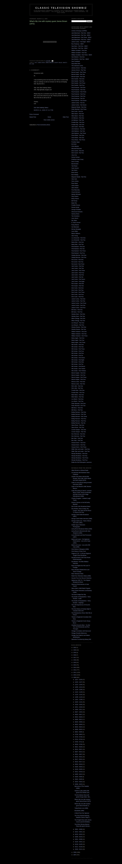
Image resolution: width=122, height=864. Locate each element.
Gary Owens (74, 196)
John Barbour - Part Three (78, 133)
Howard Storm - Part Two (78, 445)
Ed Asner (74, 144)
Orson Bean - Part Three (78, 140)
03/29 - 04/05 (79, 776)
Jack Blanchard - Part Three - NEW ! (81, 37)
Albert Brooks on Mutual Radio (79, 470)
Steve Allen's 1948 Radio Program (80, 588)
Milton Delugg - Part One (78, 318)
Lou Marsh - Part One (77, 399)
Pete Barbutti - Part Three (78, 251)
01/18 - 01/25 (79, 844)
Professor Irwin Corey (77, 159)
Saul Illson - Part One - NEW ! (79, 46)
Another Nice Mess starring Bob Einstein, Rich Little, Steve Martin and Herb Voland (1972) (81, 478)
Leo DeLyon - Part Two (77, 325)
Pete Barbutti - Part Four (78, 253)
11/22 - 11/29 (79, 692)
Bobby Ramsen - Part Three (79, 416)
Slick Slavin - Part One (77, 113)
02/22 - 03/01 (79, 831)
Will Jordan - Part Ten (77, 364)
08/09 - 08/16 (79, 729)
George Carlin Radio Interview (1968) (81, 518)
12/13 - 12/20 (79, 684)
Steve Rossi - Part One (77, 425)
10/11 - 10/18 (79, 707)
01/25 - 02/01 (79, 841)
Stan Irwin (74, 179)
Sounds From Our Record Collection (81, 578)
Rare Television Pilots (77, 573)
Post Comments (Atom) (43, 124)
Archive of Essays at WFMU (79, 31)
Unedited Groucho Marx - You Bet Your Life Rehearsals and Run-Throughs (80, 627)
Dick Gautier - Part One (77, 78)
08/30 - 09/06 (79, 722)
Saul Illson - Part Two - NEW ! (79, 48)
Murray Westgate (76, 229)
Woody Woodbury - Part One (79, 453)
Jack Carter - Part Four (77, 272)
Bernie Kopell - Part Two (78, 74)
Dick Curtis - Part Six (77, 111)
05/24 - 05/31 (79, 756)
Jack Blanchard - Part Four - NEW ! (81, 39)
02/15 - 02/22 (79, 834)
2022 (75, 647)
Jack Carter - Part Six (77, 277)
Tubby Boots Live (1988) (81, 808)
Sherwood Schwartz (77, 211)
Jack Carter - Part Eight (77, 281)
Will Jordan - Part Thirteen (78, 370)
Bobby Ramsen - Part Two (78, 414)
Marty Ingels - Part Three (78, 342)
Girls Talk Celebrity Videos (41, 107)
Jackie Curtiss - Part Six (78, 102)
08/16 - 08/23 (79, 727)
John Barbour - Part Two (78, 131)
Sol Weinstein (75, 227)
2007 (75, 854)
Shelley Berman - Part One (78, 255)
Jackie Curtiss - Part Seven (78, 105)
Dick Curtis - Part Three (77, 292)
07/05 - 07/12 (79, 742)
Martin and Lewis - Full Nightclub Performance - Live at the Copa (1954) (80, 541)
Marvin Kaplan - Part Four (78, 379)
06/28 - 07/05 (79, 744)
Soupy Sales (58, 62)
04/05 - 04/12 (79, 774)
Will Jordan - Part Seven (78, 357)
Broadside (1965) (79, 810)
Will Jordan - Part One (77, 344)
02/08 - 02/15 (79, 836)
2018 (75, 655)
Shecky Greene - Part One (78, 327)
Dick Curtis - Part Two (77, 290)
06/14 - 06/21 (79, 749)
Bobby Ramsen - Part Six (78, 423)
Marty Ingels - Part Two (77, 340)
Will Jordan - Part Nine (77, 362)
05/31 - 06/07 (79, 754)
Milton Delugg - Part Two (78, 320)
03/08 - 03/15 (79, 784)
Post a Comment (34, 114)
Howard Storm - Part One (78, 442)
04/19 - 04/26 (79, 769)
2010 (75, 675)
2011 (75, 672)
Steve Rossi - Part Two (77, 427)
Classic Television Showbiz (61, 7)
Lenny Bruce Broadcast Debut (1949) (81, 529)
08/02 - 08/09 (79, 732)
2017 (75, 657)
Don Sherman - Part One (78, 434)
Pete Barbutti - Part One (78, 246)
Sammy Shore (75, 214)
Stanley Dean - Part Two (78, 316)
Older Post (66, 117)
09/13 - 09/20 (79, 717)
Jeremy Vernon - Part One (78, 68)
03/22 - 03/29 (79, 779)
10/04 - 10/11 (79, 709)
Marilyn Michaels (76, 194)
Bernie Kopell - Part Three (78, 72)
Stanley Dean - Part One (78, 314)
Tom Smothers (75, 216)
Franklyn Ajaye (75, 142)
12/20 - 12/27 (79, 682)
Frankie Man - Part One (77, 390)
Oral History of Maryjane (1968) (80, 549)
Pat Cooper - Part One (77, 283)
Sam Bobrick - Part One (78, 57)
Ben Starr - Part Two (77, 440)
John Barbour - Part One (78, 129)
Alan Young (74, 235)
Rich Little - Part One (77, 386)
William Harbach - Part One (79, 331)
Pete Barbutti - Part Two (78, 248)
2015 (75, 662)
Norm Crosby (75, 161)
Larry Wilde (74, 231)
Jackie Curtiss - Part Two (78, 301)
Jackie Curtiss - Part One (78, 299)
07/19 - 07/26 (79, 737)
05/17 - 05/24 (79, 759)
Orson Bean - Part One (77, 135)
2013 (75, 667)
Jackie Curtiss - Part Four (78, 307)
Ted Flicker (74, 166)
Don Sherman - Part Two (78, 436)
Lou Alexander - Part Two (78, 240)
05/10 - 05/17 (79, 761)
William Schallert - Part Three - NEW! (81, 55)
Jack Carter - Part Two (77, 268)
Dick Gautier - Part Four (78, 85)
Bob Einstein (74, 163)
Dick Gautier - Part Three (78, 83)
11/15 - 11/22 (79, 694)
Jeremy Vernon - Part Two (78, 70)
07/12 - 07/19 (79, 739)
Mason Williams (75, 233)
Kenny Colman (75, 157)
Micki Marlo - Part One (77, 394)
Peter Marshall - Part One (78, 403)
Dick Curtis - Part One (77, 288)
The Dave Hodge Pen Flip (78, 594)
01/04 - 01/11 (79, 849)
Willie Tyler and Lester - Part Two (80, 451)
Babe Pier (74, 203)
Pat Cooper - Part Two (77, 285)
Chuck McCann (75, 192)
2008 (75, 852)
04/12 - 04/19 (79, 771)
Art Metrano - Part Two (77, 120)
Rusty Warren (75, 224)
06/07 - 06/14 (79, 752)
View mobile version (49, 120)
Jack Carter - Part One (77, 266)
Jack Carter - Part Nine (77, 126)
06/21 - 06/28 (79, 747)
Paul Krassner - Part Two (78, 89)
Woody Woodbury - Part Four (79, 460)
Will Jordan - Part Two (77, 346)
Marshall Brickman (76, 148)
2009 (75, 677)
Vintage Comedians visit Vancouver (81, 631)
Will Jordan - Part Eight (77, 360)
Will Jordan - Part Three (78, 349)
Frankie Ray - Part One (77, 122)
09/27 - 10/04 (79, 712)
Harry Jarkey (75, 181)
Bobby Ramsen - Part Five (78, 421)
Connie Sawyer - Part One (78, 429)
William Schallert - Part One (79, 50)
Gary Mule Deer (75, 63)
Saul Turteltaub (75, 61)
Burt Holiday (74, 174)
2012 (75, 670)
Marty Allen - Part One (77, 242)
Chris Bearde (75, 146)
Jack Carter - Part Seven (78, 279)
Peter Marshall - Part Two (78, 405)
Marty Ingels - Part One (77, 338)
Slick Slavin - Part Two (77, 116)
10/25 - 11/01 (79, 702)
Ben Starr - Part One (77, 438)
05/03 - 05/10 (79, 764)
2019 (75, 652)
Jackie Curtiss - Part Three (78, 303)
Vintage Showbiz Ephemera (79, 633)
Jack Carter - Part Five (77, 275)
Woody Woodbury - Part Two (79, 455)
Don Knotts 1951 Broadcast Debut (80, 506)
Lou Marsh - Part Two (77, 401)
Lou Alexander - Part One (78, 238)
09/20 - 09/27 (79, 714)
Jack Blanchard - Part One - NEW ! (81, 33)
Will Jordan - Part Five (77, 353)
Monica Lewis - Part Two (78, 384)
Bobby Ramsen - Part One (78, 412)
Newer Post (33, 117)
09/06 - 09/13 (79, 719)
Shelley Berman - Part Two (78, 257)
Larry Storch (74, 218)
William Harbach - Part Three (79, 336)
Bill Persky (74, 201)
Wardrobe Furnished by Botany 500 (81, 639)
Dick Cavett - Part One (77, 150)
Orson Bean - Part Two (77, 137)
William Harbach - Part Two (78, 333)
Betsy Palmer (75, 198)
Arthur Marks (75, 185)
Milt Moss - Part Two (77, 410)
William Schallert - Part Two (79, 52)
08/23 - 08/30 (79, 724)
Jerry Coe (74, 155)
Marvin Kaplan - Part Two (78, 375)
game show (41, 62)
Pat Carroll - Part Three (77, 264)
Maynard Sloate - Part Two (78, 177)
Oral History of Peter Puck (78, 551)
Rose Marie (74, 183)
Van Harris (74, 170)
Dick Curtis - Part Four (77, 294)
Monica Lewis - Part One (78, 381)
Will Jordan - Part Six (77, 355)
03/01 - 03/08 (79, 829)
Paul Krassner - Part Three (78, 92)
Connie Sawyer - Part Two (78, 431)
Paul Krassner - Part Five (78, 96)
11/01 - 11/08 (79, 699)
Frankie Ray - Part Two (77, 124)
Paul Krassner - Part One (78, 87)
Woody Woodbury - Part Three (79, 458)
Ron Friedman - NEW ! (77, 44)
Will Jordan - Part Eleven (78, 366)
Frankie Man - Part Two (77, 392)
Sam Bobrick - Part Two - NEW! (80, 59)
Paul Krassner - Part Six (78, 98)
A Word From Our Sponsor (82, 813)
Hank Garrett (75, 168)
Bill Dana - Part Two (76, 312)
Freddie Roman (75, 205)
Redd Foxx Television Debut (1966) (81, 576)
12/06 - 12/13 (79, 687)
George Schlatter (76, 209)
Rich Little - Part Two (77, 388)
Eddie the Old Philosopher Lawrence (81, 462)
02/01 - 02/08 (79, 839)
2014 (75, 665)
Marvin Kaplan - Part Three (78, 377)
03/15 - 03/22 (79, 781)
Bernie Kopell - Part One (78, 76)
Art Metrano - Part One (77, 118)
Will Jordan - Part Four (77, 351)
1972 (36, 62)
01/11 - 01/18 (79, 846)
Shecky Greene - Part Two (78, 329)
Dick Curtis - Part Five (77, 296)
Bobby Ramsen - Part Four (78, 418)
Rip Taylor (74, 220)
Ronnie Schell (75, 207)
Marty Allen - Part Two (77, 244)
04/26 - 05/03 (79, 766)
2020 (75, 650)
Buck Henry (74, 172)
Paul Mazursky (75, 190)
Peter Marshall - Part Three (78, 109)
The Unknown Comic (77, 65)
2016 (75, 660)
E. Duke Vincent (75, 222)
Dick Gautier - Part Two (77, 81)
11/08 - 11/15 (79, 697)
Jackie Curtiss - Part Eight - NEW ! (80, 41)
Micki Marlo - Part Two (77, 397)
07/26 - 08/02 (79, 734)
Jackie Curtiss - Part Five (78, 305)
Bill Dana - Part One (77, 309)
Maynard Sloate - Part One (78, 107)
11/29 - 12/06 (79, 689)
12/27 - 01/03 (79, 679)
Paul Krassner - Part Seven (79, 100)
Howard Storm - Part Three (78, 447)
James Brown (49, 62)
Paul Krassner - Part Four (78, 94)
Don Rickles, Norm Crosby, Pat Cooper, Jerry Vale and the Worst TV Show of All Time (81, 510)
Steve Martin (74, 187)
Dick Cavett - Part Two (77, 153)
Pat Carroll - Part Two (77, 262)
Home (49, 117)
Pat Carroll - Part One (77, 259)
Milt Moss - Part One (77, 407)
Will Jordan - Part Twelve (78, 368)
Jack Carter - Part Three (78, 270)
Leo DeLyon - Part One (77, 323)
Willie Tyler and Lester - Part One (80, 449)
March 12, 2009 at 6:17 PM (43, 110)
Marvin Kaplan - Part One (78, 373)
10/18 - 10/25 (79, 704)
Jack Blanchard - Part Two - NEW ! (81, 35)
